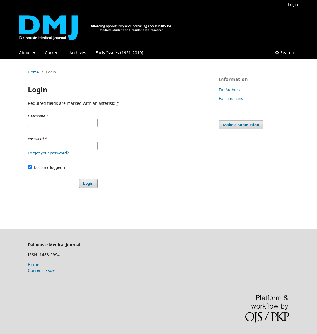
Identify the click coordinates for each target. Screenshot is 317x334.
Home (33, 72)
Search (284, 52)
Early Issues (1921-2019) (119, 52)
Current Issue (41, 270)
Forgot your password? (48, 152)
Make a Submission (241, 124)
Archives (77, 52)
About (25, 52)
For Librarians (231, 98)
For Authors (229, 89)
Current (52, 52)
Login (293, 4)
